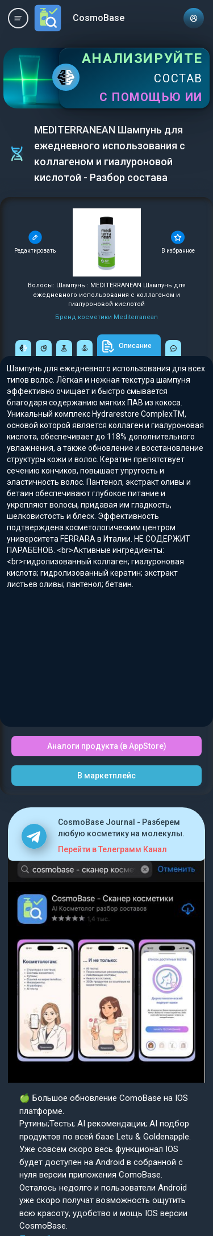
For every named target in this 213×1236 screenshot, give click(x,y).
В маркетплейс (106, 775)
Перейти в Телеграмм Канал (112, 849)
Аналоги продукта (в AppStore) (106, 746)
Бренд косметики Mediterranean (106, 317)
